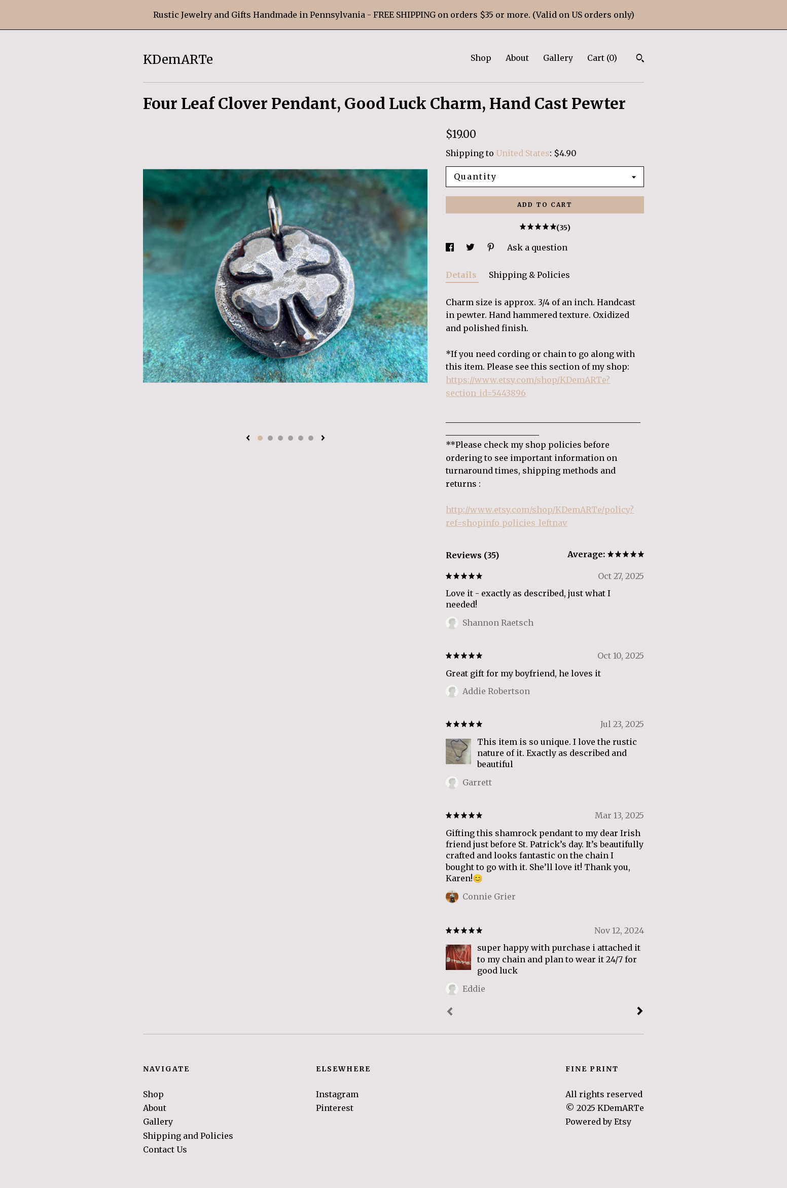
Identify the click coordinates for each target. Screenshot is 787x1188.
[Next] (640, 1012)
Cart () (602, 58)
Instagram (337, 1094)
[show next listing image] (323, 438)
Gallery (558, 58)
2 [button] (270, 438)
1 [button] (260, 438)
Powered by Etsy (598, 1122)
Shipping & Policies (529, 275)
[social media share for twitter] (471, 247)
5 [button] (300, 438)
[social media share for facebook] (451, 247)
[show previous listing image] (248, 438)
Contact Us (165, 1149)
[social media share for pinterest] (492, 247)
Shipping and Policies (188, 1136)
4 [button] (290, 438)
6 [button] (310, 438)
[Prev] (450, 1012)
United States (523, 153)
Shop (481, 58)
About (517, 58)
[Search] (640, 59)
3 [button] (280, 438)
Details (462, 275)
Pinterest (334, 1108)
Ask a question (537, 247)
